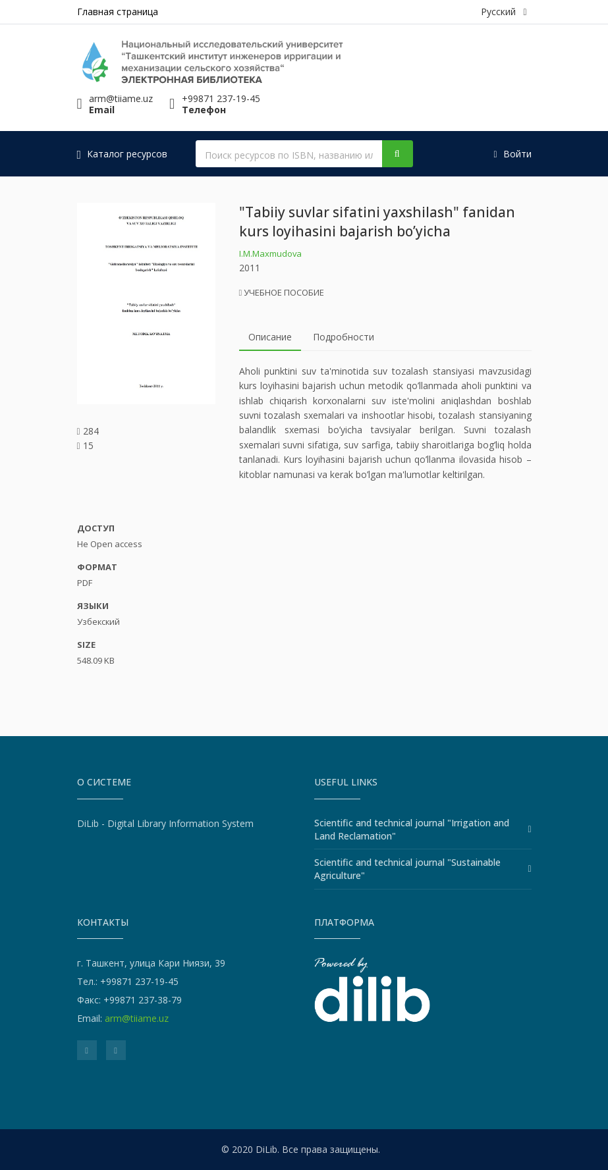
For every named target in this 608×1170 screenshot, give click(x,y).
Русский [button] (503, 11)
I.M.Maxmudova (270, 253)
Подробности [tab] (343, 337)
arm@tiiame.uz (137, 1018)
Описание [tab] (270, 337)
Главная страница (117, 11)
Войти (512, 153)
